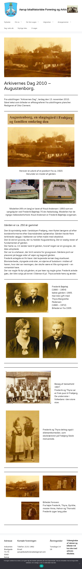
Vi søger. (34, 28)
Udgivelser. (49, 22)
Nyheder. (7, 22)
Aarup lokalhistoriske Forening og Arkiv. (43, 9)
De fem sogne (33, 22)
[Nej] (79, 564)
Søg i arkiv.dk (9, 28)
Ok (41, 566)
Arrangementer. (65, 22)
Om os (19, 22)
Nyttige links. (22, 28)
